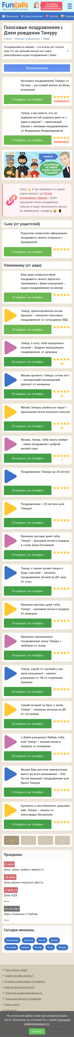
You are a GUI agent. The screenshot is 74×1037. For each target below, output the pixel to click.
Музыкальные (37, 68)
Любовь (53, 16)
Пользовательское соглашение (23, 999)
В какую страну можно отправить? (25, 982)
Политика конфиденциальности (23, 994)
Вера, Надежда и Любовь (21, 915)
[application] (9, 84)
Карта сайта (12, 1005)
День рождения (34, 16)
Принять (37, 1031)
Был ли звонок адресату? (20, 988)
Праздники (12, 16)
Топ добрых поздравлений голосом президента (51, 6)
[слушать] (10, 85)
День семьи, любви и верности (24, 870)
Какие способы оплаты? (19, 976)
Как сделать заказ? (16, 971)
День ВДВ (10, 896)
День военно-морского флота (23, 883)
